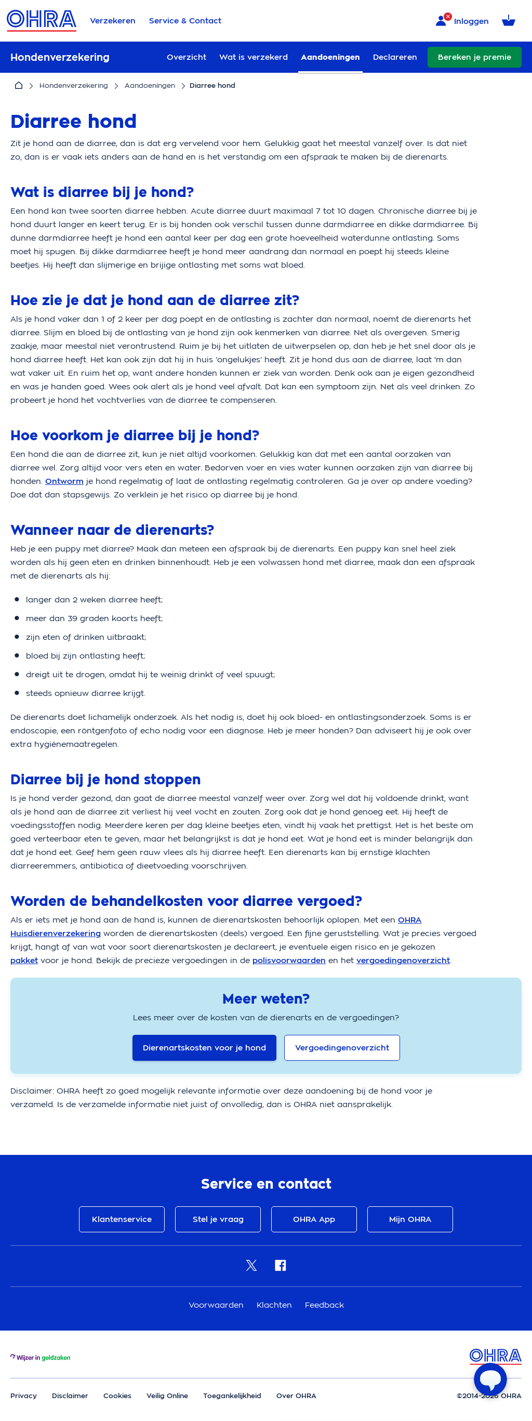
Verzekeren (113, 21)
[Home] (18, 86)
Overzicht (186, 57)
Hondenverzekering (73, 85)
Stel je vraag (218, 1219)
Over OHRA (296, 1395)
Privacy (23, 1395)
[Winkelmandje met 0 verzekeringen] (510, 21)
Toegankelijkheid (232, 1395)
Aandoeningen (330, 57)
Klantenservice (122, 1219)
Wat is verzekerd (253, 57)
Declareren (395, 57)
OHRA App (314, 1219)
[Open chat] (490, 1379)
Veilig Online (167, 1395)
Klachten (276, 1305)
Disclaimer (70, 1395)
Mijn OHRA (410, 1219)
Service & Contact (185, 21)
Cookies (117, 1395)
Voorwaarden (217, 1305)
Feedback (324, 1305)
